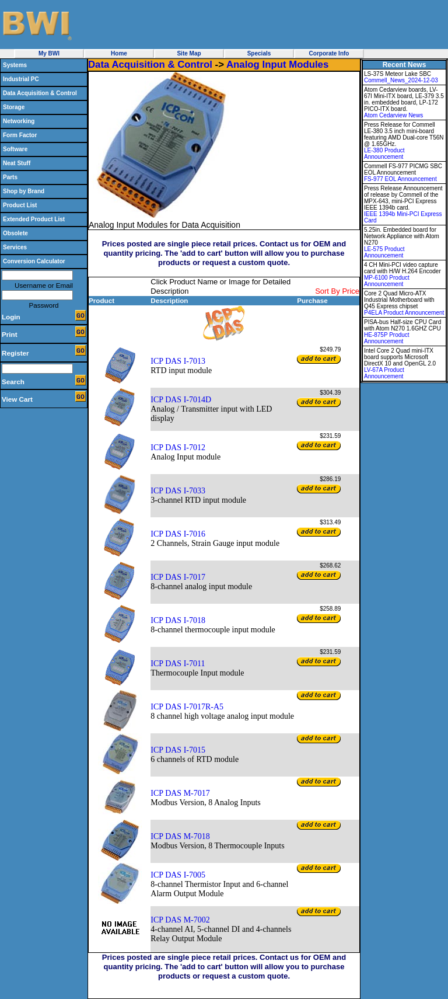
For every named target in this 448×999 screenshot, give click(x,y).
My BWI (49, 53)
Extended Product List (34, 219)
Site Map (189, 53)
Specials (259, 53)
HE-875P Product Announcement (387, 338)
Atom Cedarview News (393, 115)
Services (15, 247)
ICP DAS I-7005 (177, 875)
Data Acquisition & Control (40, 93)
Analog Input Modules (277, 64)
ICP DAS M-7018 (179, 836)
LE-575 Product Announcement (384, 252)
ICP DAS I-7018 (177, 620)
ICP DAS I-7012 (177, 447)
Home (119, 53)
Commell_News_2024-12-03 (401, 80)
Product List (20, 205)
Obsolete (15, 233)
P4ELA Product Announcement (404, 312)
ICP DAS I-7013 (177, 361)
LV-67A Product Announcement (384, 373)
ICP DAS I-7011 (177, 663)
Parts (10, 177)
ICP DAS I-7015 (177, 750)
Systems (15, 65)
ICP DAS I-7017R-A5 (186, 706)
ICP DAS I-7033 (177, 490)
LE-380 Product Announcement (384, 153)
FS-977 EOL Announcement (400, 179)
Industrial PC (21, 79)
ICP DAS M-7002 (179, 920)
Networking (18, 121)
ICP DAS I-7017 (177, 577)
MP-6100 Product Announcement (387, 280)
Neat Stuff (16, 163)
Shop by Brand (23, 191)
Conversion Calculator (34, 261)
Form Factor (20, 135)
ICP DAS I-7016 (177, 534)
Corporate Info (329, 53)
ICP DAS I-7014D (180, 399)
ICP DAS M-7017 (179, 793)
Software (15, 149)
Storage (13, 107)
